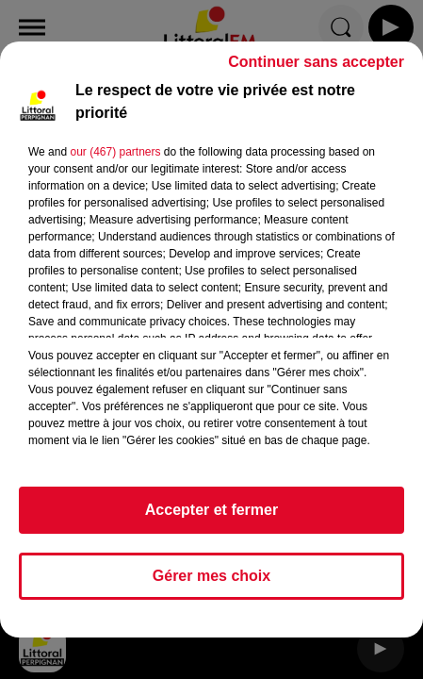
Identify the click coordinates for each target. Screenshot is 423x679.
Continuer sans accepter (316, 70)
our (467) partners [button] (115, 160)
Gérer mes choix (211, 584)
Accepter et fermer (211, 518)
